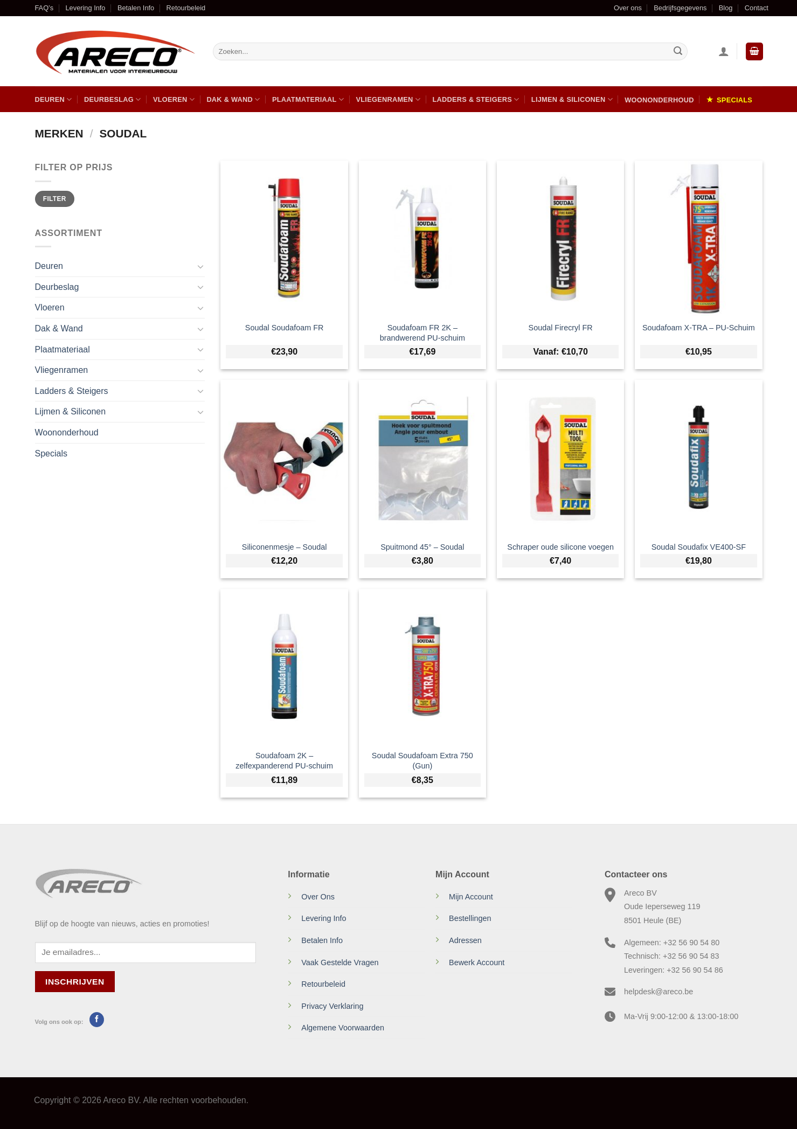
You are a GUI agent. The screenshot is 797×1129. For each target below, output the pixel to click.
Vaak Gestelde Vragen (339, 962)
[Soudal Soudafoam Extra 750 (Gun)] (423, 666)
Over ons (628, 8)
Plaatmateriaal (308, 99)
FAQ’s (44, 8)
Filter (54, 199)
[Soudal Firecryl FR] (561, 238)
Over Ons (318, 896)
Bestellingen (470, 918)
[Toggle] (200, 266)
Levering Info (86, 8)
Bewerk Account (476, 962)
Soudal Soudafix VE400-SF (699, 547)
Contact (756, 8)
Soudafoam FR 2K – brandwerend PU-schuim (422, 332)
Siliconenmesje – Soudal (284, 547)
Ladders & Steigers (475, 99)
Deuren (53, 99)
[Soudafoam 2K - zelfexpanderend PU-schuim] (284, 666)
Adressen (465, 940)
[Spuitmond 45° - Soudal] (423, 457)
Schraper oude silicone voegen (560, 547)
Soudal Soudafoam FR (284, 327)
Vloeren (174, 99)
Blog (726, 8)
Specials (734, 100)
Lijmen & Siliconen (572, 99)
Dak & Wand (233, 99)
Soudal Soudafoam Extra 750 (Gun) (422, 760)
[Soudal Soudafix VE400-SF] (699, 457)
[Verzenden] (678, 52)
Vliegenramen (388, 99)
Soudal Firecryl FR (561, 327)
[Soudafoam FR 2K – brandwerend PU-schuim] (423, 238)
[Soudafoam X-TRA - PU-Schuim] (699, 238)
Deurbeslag (112, 99)
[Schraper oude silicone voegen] (561, 457)
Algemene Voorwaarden (342, 1027)
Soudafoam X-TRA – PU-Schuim (698, 327)
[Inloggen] (723, 51)
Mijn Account (471, 896)
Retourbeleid (186, 8)
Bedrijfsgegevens (680, 8)
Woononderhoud (659, 100)
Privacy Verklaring (332, 1006)
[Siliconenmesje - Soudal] (284, 457)
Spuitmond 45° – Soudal (422, 547)
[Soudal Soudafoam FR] (284, 238)
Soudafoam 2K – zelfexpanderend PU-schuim (284, 760)
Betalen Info (135, 8)
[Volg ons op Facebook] (96, 1019)
